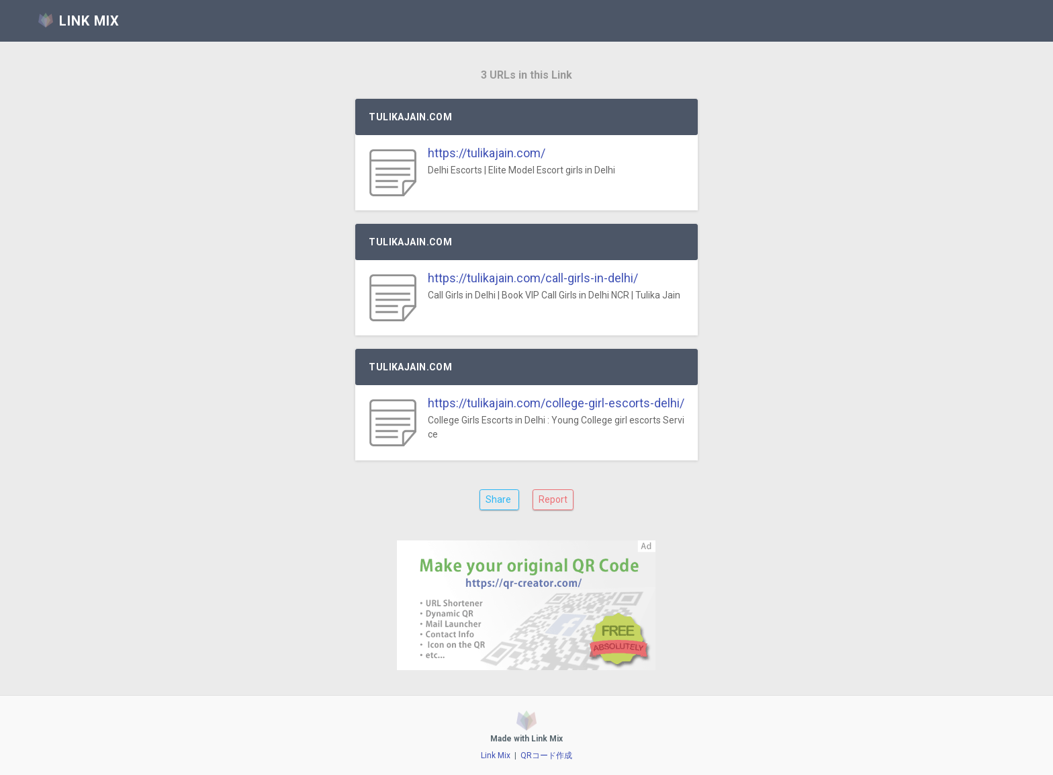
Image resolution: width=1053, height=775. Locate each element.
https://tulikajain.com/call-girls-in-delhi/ (533, 278)
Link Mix (495, 755)
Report (553, 499)
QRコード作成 (546, 755)
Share (499, 499)
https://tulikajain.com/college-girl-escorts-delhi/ (556, 403)
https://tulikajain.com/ (486, 153)
